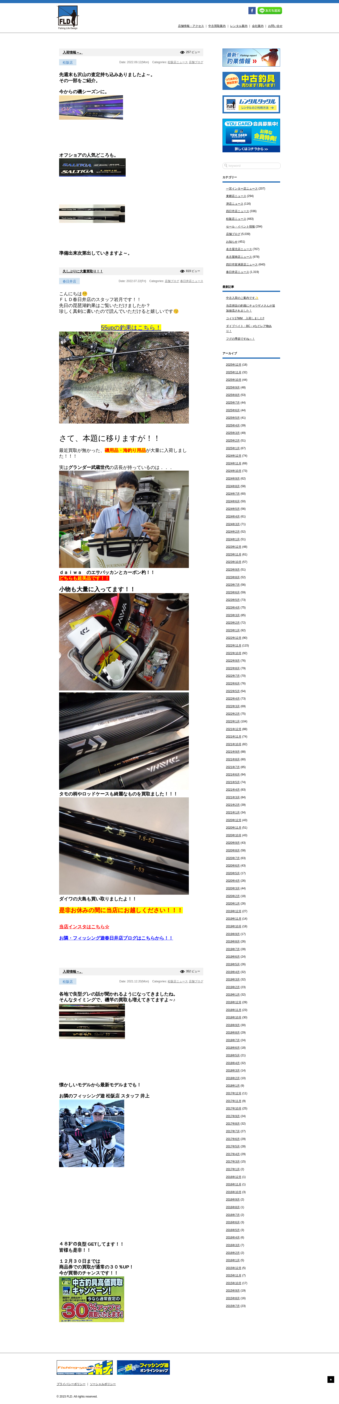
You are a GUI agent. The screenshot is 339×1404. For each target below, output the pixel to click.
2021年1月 (233, 812)
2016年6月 (233, 1222)
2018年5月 (233, 1055)
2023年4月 (233, 607)
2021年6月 (233, 774)
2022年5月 (233, 691)
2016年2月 (233, 1253)
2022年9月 (233, 660)
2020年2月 (233, 896)
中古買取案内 (217, 26)
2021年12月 (233, 729)
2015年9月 (233, 1290)
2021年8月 (233, 759)
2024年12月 (233, 455)
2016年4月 (233, 1237)
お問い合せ (275, 26)
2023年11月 (233, 554)
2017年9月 (233, 1116)
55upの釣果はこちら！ (131, 327)
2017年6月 (233, 1139)
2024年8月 (233, 486)
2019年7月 (233, 949)
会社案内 (258, 26)
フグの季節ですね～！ (240, 338)
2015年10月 (233, 1283)
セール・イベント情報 (240, 226)
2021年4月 (233, 789)
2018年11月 (233, 1010)
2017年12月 (233, 1093)
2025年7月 (233, 402)
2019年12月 (233, 911)
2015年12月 (233, 1268)
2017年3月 (233, 1161)
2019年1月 (233, 994)
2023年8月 (233, 577)
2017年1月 (233, 1169)
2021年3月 (233, 797)
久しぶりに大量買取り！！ (83, 271)
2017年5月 (233, 1146)
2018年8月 (233, 1032)
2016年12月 (233, 1177)
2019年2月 (233, 987)
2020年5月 (233, 873)
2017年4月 (233, 1154)
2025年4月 (233, 425)
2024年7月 (233, 493)
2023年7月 (233, 584)
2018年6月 (233, 1047)
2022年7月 (233, 675)
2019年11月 (233, 918)
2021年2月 (233, 805)
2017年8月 (233, 1123)
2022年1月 (233, 721)
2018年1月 (233, 1085)
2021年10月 (233, 744)
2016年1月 (233, 1260)
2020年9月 (233, 842)
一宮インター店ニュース (242, 188)
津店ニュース (234, 203)
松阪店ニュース (178, 62)
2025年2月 (233, 440)
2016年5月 (233, 1230)
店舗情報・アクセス (191, 26)
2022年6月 (233, 683)
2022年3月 (233, 706)
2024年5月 (233, 509)
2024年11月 (233, 463)
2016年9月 (233, 1199)
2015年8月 (233, 1298)
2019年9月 (233, 934)
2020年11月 (233, 827)
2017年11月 (233, 1101)
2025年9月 (233, 387)
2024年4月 (233, 516)
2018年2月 (233, 1078)
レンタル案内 (238, 26)
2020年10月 (233, 835)
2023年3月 (233, 615)
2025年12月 (233, 364)
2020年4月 (233, 880)
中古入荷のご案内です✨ (242, 298)
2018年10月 (233, 1017)
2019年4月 (233, 972)
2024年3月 (233, 524)
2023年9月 (233, 569)
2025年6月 (233, 410)
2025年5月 (233, 417)
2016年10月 (233, 1192)
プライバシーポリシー (71, 1384)
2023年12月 (233, 546)
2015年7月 (233, 1306)
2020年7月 (233, 858)
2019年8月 (233, 941)
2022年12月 (233, 638)
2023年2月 (233, 622)
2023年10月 (233, 562)
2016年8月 (233, 1207)
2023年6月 (233, 592)
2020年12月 (233, 820)
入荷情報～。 (73, 52)
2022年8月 (233, 668)
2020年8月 (233, 850)
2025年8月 (233, 395)
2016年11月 (233, 1184)
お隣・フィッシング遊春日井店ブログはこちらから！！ (116, 938)
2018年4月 (233, 1063)
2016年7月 (233, 1215)
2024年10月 (233, 471)
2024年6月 (233, 501)
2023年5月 (233, 600)
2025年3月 (233, 433)
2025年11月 (233, 372)
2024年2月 (233, 531)
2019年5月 (233, 964)
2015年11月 (233, 1275)
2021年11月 (233, 736)
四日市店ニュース (237, 211)
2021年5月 (233, 782)
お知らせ (232, 241)
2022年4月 (233, 698)
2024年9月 (233, 478)
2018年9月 (233, 1025)
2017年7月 (233, 1131)
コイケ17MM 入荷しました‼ (245, 318)
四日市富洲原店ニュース (242, 264)
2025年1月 (233, 448)
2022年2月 (233, 713)
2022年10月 (233, 653)
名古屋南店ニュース (239, 257)
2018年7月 (233, 1040)
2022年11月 (233, 645)
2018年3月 (233, 1070)
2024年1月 (233, 539)
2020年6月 (233, 865)
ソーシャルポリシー (103, 1384)
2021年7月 (233, 767)
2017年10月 (233, 1108)
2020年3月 (233, 888)
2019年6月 (233, 956)
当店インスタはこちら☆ (84, 926)
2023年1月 (233, 630)
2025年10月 (233, 380)
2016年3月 (233, 1245)
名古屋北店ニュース (239, 249)
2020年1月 (233, 903)
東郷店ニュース (236, 196)
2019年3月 (233, 979)
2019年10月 (233, 926)
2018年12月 (233, 1002)
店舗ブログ (196, 62)
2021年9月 (233, 751)
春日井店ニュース (191, 281)
